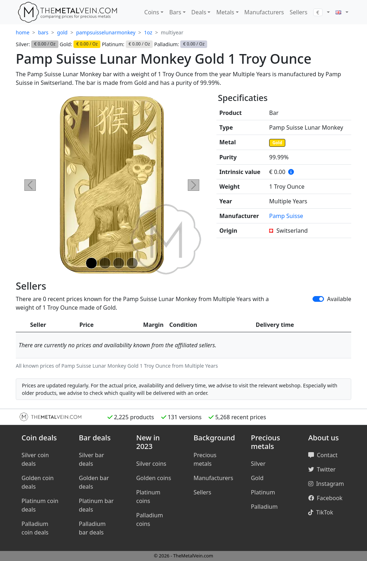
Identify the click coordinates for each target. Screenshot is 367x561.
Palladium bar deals (92, 528)
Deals (198, 12)
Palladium (264, 507)
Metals (225, 12)
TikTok (320, 512)
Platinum (263, 492)
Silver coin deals (35, 459)
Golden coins (153, 478)
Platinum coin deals (40, 505)
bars (43, 32)
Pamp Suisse (286, 216)
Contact (323, 455)
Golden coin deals (38, 482)
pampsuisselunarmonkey (105, 32)
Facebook (325, 498)
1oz (148, 32)
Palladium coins (149, 519)
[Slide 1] (91, 263)
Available (339, 299)
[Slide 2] (105, 263)
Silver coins (151, 464)
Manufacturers (264, 12)
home (22, 32)
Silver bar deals (91, 459)
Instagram (326, 484)
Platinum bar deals (96, 505)
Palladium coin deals (35, 528)
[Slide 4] (132, 263)
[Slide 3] (118, 263)
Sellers (298, 12)
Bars (175, 12)
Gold (277, 143)
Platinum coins (148, 496)
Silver (258, 464)
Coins (151, 12)
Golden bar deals (94, 482)
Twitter (321, 469)
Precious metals (205, 459)
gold (62, 32)
